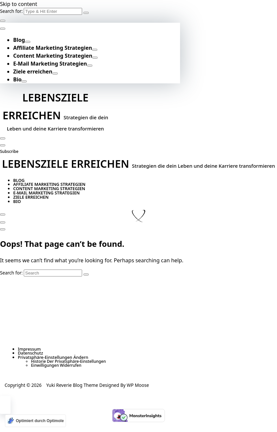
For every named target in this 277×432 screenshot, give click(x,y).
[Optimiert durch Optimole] (35, 421)
